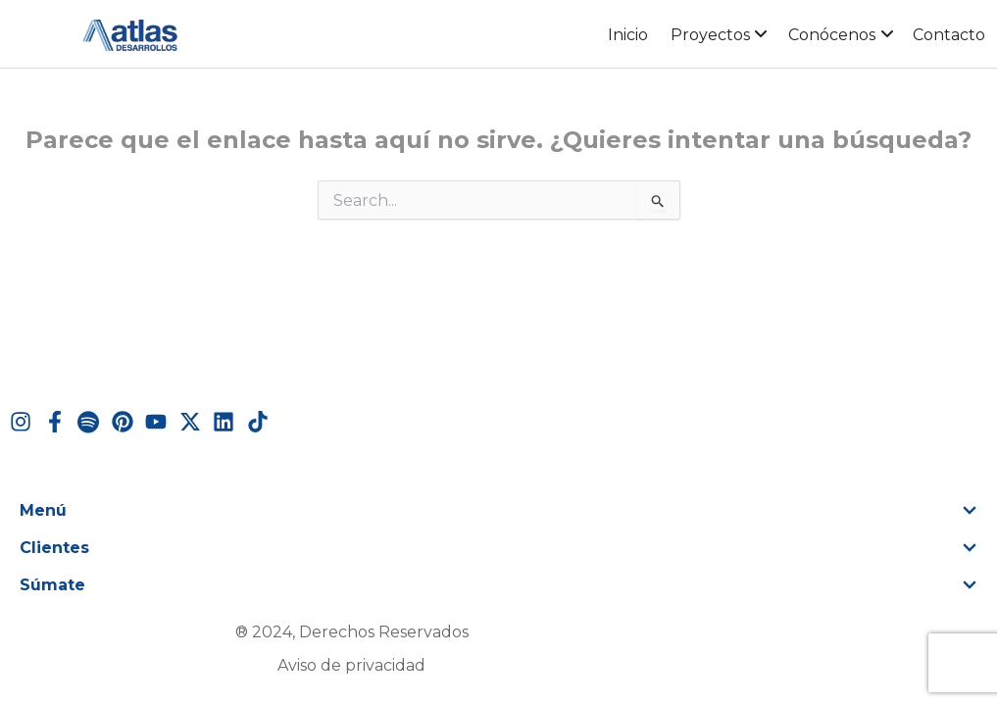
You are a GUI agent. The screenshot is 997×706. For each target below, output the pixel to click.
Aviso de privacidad (351, 665)
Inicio (628, 34)
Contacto (949, 34)
